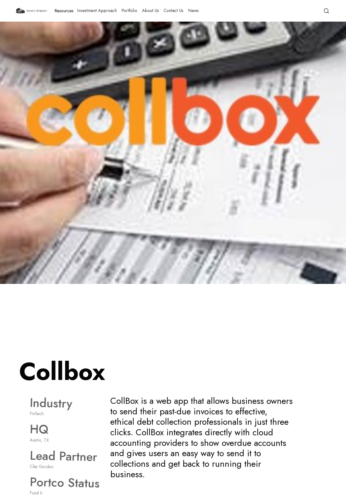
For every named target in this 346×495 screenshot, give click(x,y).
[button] (64, 10)
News (193, 10)
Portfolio (129, 10)
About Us (150, 10)
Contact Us (173, 10)
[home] (30, 10)
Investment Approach (97, 10)
